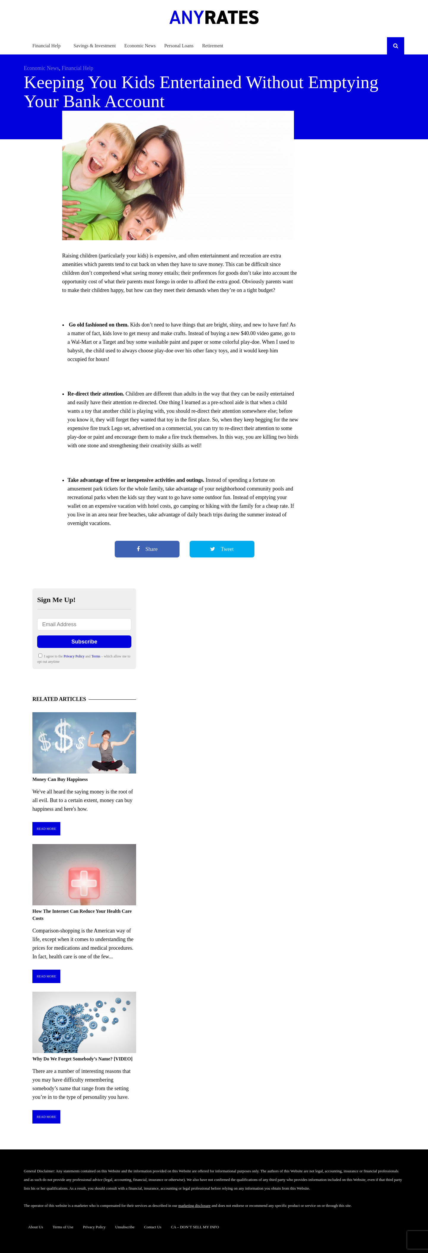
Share (147, 549)
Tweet (222, 549)
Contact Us (152, 1227)
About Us (35, 1227)
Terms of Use (63, 1227)
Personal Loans (178, 45)
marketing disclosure (194, 1205)
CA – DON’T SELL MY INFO (195, 1227)
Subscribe (84, 642)
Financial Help (46, 45)
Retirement (212, 45)
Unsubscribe (125, 1227)
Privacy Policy (74, 656)
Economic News (139, 45)
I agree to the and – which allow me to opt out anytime (83, 659)
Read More (46, 828)
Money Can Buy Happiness (60, 779)
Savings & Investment (94, 45)
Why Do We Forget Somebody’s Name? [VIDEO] (82, 1058)
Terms (96, 656)
